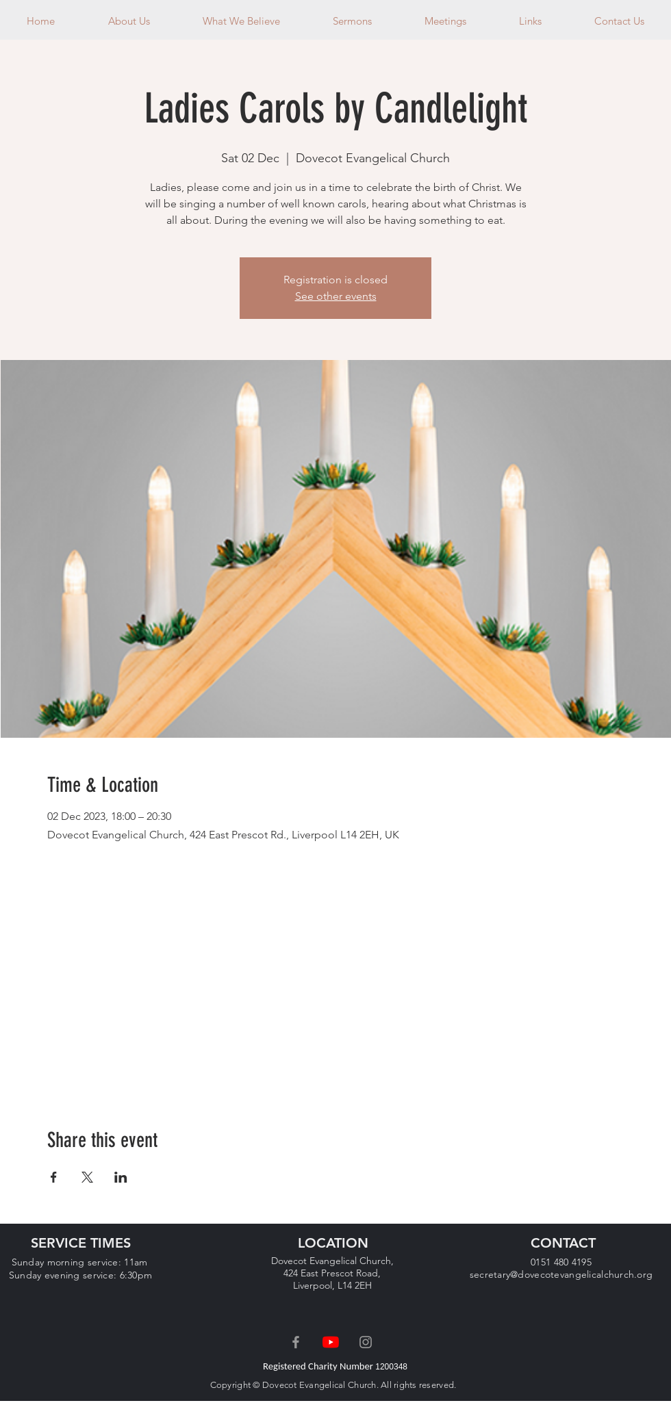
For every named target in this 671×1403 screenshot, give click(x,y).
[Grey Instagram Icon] (365, 1342)
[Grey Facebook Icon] (296, 1342)
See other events (336, 296)
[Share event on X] (87, 1177)
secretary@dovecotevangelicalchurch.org (561, 1274)
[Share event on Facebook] (53, 1177)
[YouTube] (330, 1342)
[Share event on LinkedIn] (120, 1177)
